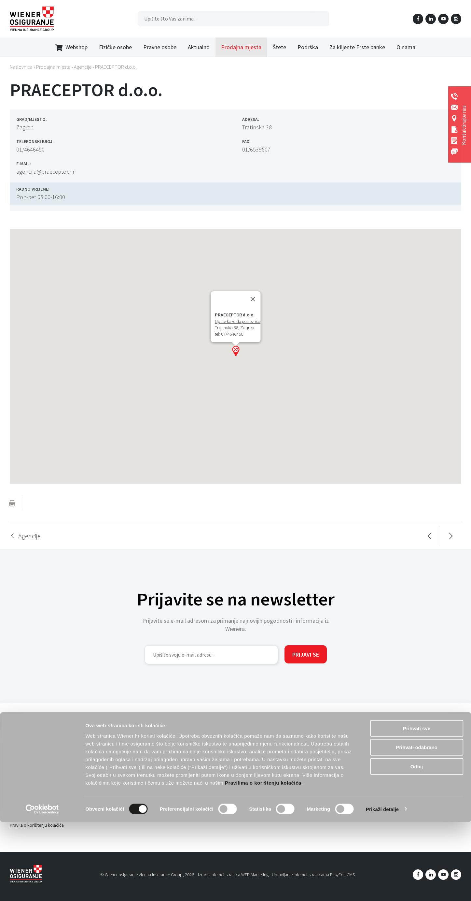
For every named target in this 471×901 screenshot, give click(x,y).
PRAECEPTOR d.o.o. (116, 67)
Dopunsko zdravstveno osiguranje (139, 726)
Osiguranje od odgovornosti (230, 746)
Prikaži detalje (382, 888)
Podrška (308, 47)
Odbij (416, 845)
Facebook (418, 19)
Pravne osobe (159, 47)
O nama (405, 47)
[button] (235, 351)
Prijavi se (305, 654)
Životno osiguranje (124, 746)
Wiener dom (118, 757)
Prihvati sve (416, 807)
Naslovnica (21, 67)
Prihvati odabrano (416, 826)
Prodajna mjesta (241, 47)
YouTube (443, 19)
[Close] (252, 299)
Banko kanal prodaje (222, 776)
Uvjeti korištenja (25, 730)
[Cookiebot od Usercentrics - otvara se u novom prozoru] (42, 888)
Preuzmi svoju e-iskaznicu (131, 736)
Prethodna (429, 536)
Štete (279, 47)
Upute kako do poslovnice (237, 321)
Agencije (82, 67)
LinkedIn (430, 19)
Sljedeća (450, 536)
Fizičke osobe (115, 47)
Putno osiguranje (122, 784)
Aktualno (199, 47)
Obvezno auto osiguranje (130, 774)
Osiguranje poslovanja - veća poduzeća (241, 736)
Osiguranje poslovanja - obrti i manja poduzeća (248, 726)
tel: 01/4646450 (229, 334)
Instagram (456, 19)
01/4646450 (30, 149)
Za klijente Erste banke (357, 47)
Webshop (71, 47)
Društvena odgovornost (33, 777)
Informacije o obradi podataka (39, 740)
